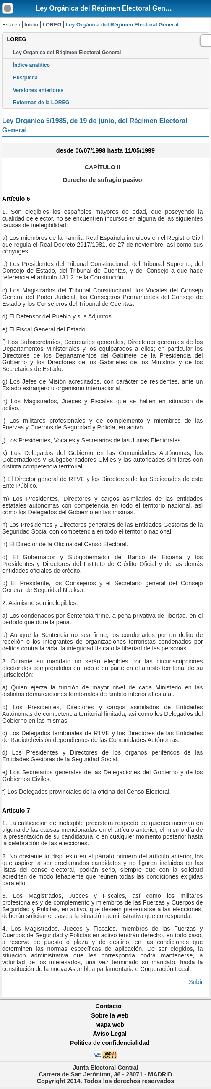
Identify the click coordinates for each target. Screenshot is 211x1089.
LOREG (52, 24)
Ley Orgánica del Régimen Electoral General (106, 8)
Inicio (31, 24)
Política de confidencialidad (110, 1042)
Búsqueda (25, 78)
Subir (196, 982)
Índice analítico (31, 65)
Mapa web (109, 1024)
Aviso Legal (109, 1033)
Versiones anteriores (38, 90)
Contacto (109, 1006)
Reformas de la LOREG (41, 102)
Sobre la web (109, 1015)
